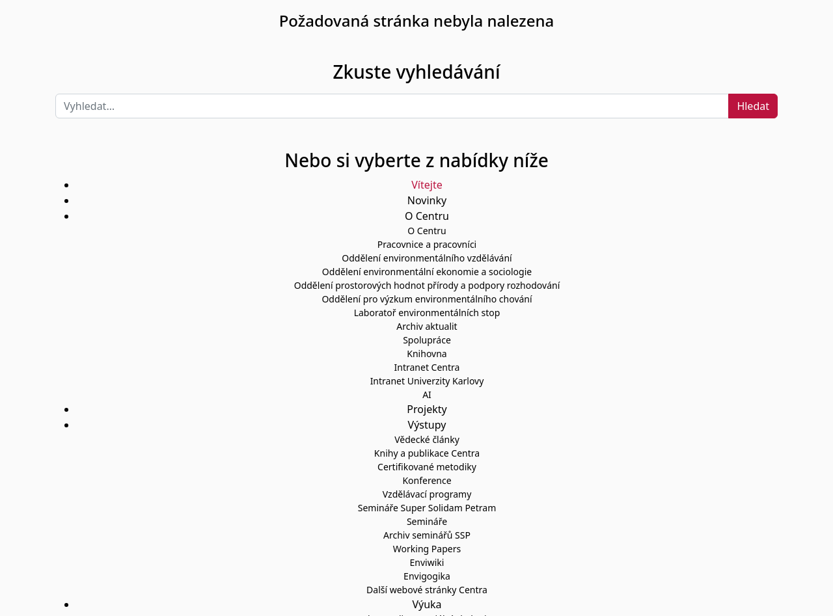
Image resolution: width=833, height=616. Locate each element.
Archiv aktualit (426, 326)
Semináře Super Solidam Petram (427, 508)
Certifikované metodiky (426, 467)
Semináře (427, 521)
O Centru (426, 230)
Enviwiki (427, 562)
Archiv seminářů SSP (427, 535)
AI (426, 394)
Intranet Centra (427, 367)
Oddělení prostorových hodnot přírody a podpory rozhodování (427, 285)
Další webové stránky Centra (426, 589)
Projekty (426, 409)
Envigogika (426, 576)
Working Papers (427, 548)
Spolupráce (427, 340)
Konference (426, 480)
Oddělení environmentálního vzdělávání (427, 258)
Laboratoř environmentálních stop (427, 312)
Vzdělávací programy (427, 494)
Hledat (753, 106)
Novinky (426, 200)
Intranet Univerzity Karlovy (427, 381)
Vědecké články (426, 439)
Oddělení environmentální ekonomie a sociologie (427, 271)
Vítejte (426, 185)
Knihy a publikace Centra (427, 453)
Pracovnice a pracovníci (426, 244)
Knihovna (426, 353)
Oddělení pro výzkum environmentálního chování (426, 299)
